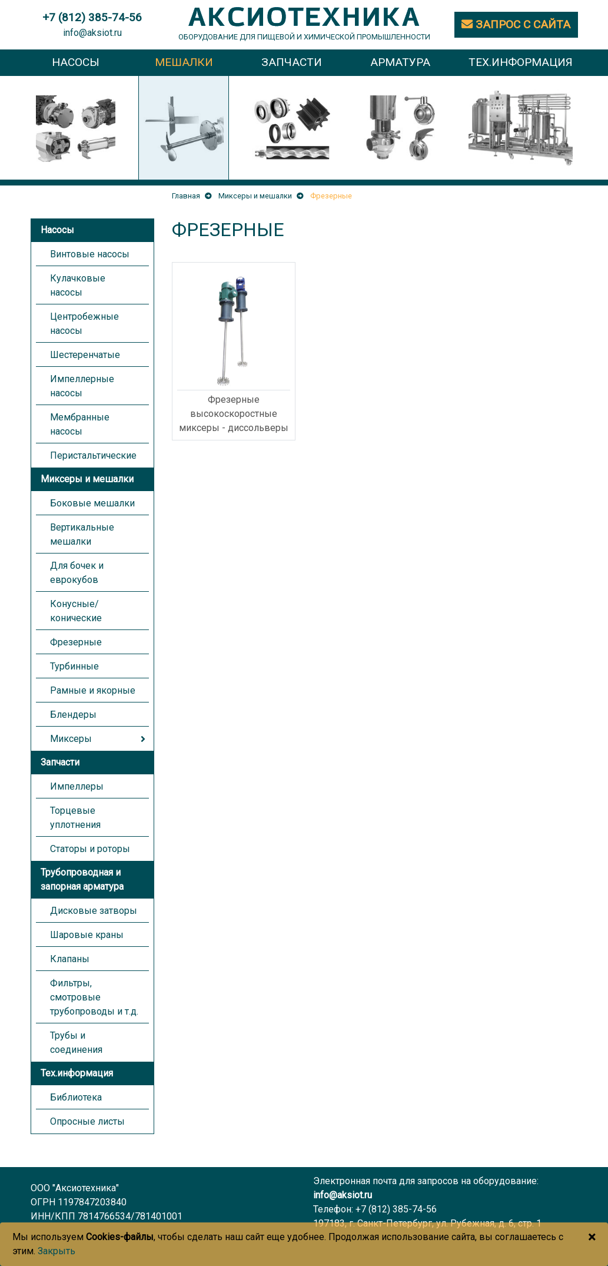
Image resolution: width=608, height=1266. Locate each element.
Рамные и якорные (92, 690)
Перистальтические (93, 455)
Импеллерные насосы (82, 386)
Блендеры (73, 714)
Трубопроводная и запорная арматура (82, 879)
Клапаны (69, 959)
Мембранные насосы (79, 424)
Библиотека (76, 1097)
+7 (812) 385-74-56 (396, 1209)
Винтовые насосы (89, 254)
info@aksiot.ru (92, 32)
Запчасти (60, 762)
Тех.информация (77, 1073)
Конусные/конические (76, 611)
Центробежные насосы (84, 323)
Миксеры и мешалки (87, 479)
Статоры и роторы (90, 848)
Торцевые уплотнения (75, 817)
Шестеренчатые (85, 354)
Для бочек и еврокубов (77, 572)
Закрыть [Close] (56, 1251)
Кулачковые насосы (77, 285)
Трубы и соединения (76, 1042)
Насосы (57, 230)
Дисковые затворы (93, 910)
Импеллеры (77, 786)
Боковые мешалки (92, 503)
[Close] (591, 1237)
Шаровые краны (87, 934)
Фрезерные (76, 642)
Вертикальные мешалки (82, 534)
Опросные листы (87, 1121)
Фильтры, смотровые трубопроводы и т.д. (94, 997)
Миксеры (71, 738)
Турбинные (74, 666)
